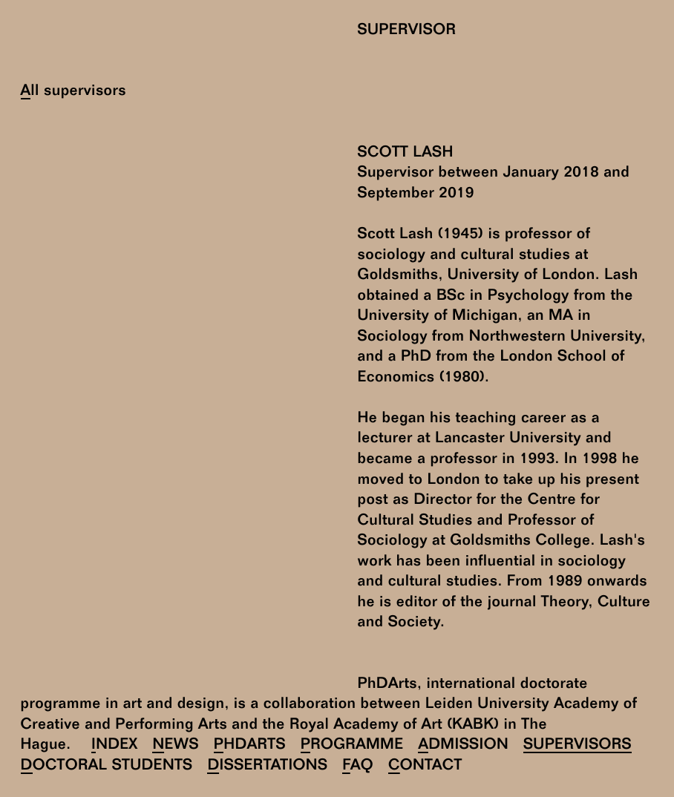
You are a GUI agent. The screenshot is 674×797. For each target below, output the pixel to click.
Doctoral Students (107, 766)
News (175, 745)
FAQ (357, 766)
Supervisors (577, 745)
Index (114, 745)
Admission (463, 745)
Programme (352, 745)
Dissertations (267, 766)
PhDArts (250, 745)
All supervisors (73, 91)
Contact (425, 766)
